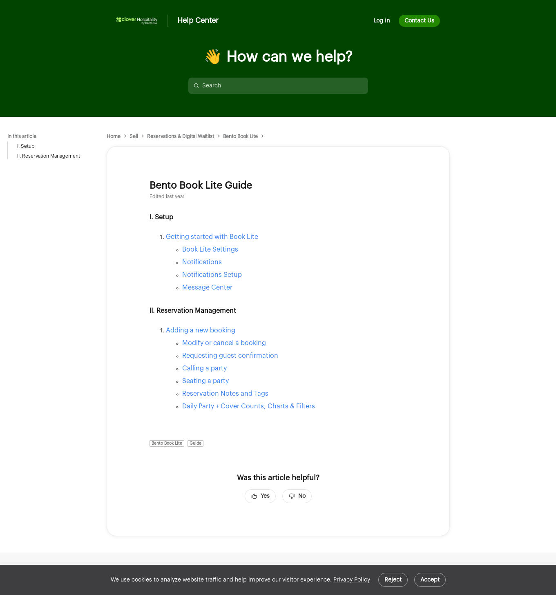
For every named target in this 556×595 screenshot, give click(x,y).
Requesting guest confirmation (230, 355)
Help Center (198, 20)
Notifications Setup (212, 275)
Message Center (207, 287)
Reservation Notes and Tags (225, 393)
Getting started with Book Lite (212, 237)
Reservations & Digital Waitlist (180, 136)
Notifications (202, 262)
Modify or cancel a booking (224, 343)
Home (114, 136)
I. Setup (26, 146)
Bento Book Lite (240, 136)
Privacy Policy (351, 580)
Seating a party (205, 381)
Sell (134, 136)
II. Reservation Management (48, 156)
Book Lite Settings (210, 249)
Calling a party (204, 368)
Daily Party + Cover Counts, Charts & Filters (248, 406)
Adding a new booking (200, 330)
